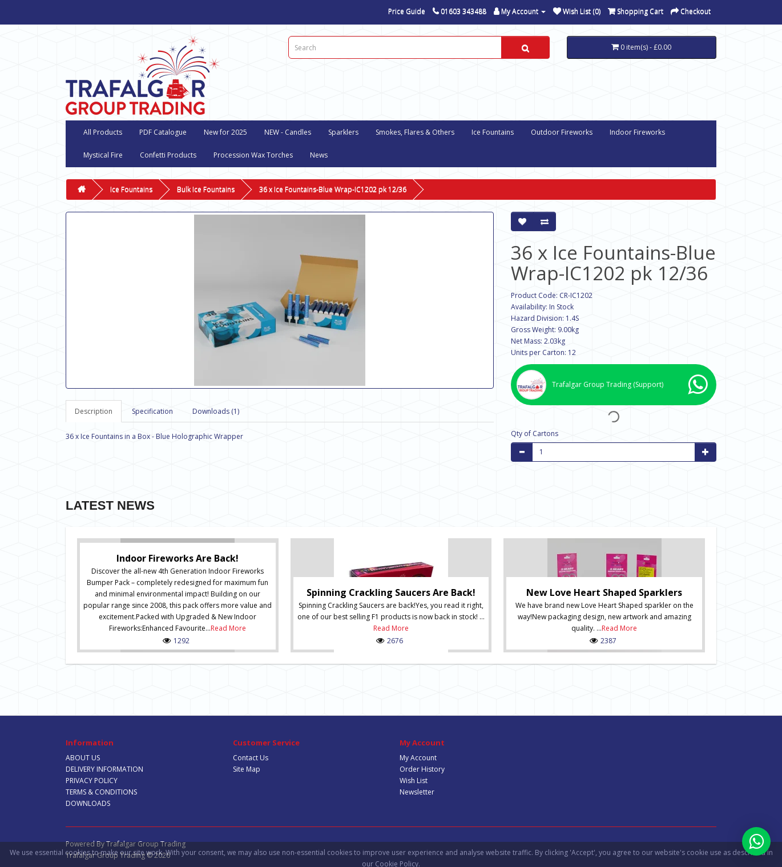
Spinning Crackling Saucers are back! (391, 592)
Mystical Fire (103, 155)
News (319, 155)
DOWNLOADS (88, 803)
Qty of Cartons (534, 433)
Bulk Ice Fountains (206, 189)
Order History (422, 769)
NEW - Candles (287, 132)
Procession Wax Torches (253, 155)
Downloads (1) (215, 411)
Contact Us (250, 758)
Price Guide (406, 11)
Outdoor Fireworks (561, 132)
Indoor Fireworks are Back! (177, 558)
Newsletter (417, 792)
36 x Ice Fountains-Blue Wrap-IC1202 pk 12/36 (332, 189)
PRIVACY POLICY (92, 780)
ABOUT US (83, 758)
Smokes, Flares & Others (415, 132)
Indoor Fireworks (637, 132)
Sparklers (343, 132)
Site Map (246, 769)
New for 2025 (225, 132)
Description (93, 411)
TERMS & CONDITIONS (101, 792)
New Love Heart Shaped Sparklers (604, 592)
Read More (228, 628)
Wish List (414, 780)
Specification (152, 411)
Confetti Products (168, 155)
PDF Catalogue (163, 132)
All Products (102, 132)
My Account (418, 758)
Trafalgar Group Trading (146, 844)
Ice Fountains (492, 132)
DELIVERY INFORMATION (104, 769)
